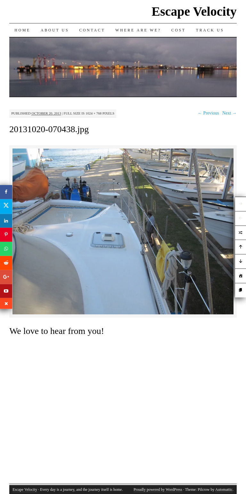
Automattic (224, 489)
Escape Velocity (194, 11)
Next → (229, 113)
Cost (178, 30)
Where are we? (138, 30)
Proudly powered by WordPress (158, 489)
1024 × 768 (94, 113)
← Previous (208, 113)
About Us (55, 30)
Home (22, 30)
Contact (92, 30)
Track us (210, 30)
